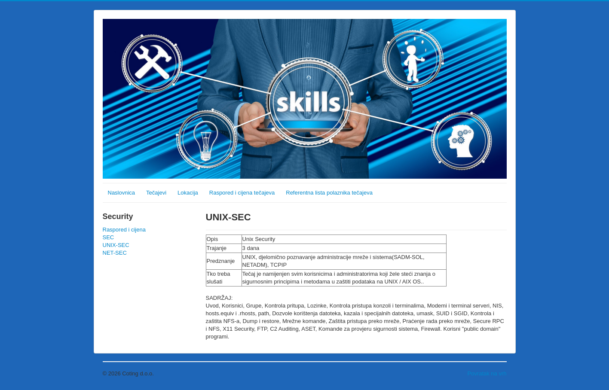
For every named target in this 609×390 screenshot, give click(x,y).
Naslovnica (121, 192)
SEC (108, 237)
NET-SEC (115, 253)
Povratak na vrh (486, 373)
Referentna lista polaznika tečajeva (329, 192)
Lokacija (187, 192)
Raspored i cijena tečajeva (242, 192)
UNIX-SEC (116, 245)
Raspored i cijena (124, 229)
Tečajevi (156, 192)
